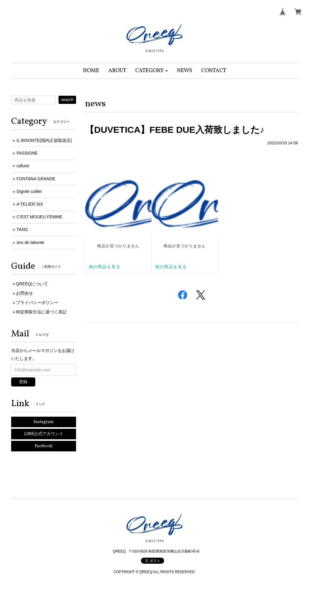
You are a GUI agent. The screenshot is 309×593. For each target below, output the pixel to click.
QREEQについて (32, 283)
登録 (23, 381)
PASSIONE (27, 153)
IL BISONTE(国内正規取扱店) (44, 140)
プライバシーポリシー (37, 302)
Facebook (44, 446)
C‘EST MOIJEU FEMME (39, 216)
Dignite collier (29, 191)
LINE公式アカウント (43, 434)
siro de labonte (30, 242)
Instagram (43, 422)
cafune (23, 165)
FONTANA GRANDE (36, 178)
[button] (152, 71)
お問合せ (24, 293)
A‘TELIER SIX (30, 204)
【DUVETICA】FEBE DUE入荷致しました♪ (174, 130)
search (67, 99)
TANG (22, 229)
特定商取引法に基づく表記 (41, 311)
